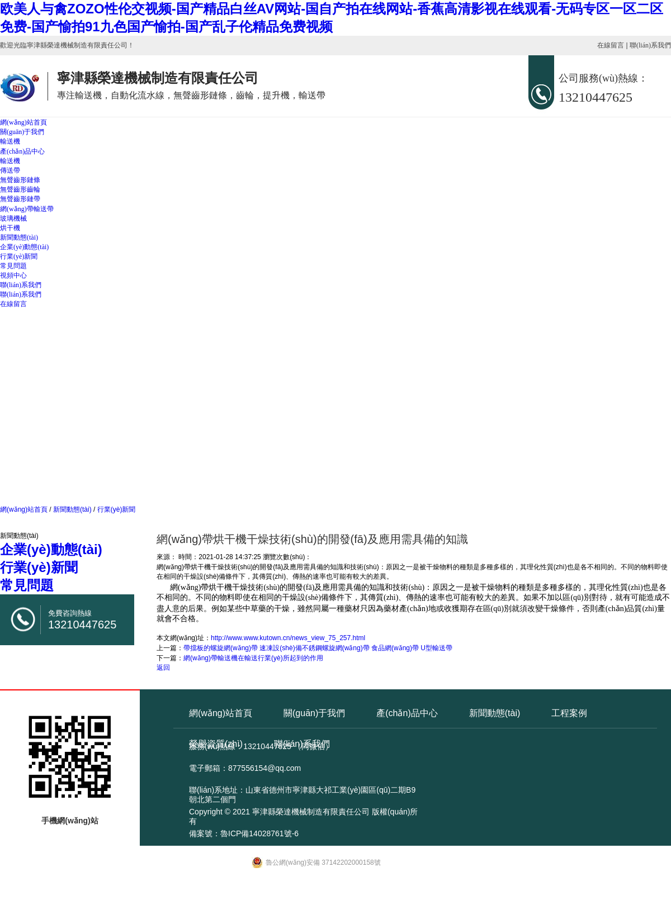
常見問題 (13, 266)
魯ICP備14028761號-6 (259, 833)
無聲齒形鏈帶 (20, 199)
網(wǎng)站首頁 (23, 122)
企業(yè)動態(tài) (24, 247)
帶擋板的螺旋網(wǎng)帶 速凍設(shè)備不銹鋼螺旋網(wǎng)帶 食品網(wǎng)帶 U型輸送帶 (317, 648)
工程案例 (569, 713)
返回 (163, 667)
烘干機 (10, 228)
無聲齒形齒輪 (20, 189)
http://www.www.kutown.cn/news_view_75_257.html (288, 638)
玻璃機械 (13, 218)
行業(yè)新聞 (18, 256)
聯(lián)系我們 (650, 45)
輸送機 (10, 141)
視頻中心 (13, 275)
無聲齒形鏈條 (20, 180)
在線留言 (610, 45)
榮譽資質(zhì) (216, 744)
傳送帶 (10, 170)
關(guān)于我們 (22, 132)
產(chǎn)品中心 (22, 151)
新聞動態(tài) (19, 237)
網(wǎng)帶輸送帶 (27, 209)
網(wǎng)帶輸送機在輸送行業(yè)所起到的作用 (253, 658)
